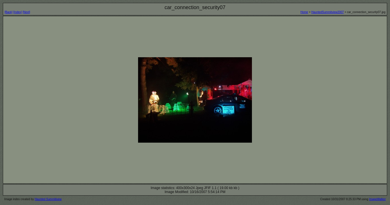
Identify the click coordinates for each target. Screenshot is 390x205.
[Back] (9, 12)
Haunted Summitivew (48, 199)
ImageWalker (377, 199)
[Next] (26, 12)
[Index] (17, 12)
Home (304, 12)
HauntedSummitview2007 (327, 12)
